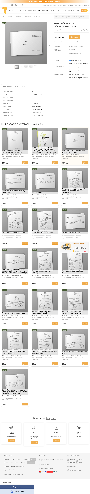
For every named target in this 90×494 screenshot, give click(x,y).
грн (10, 455)
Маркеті (51, 418)
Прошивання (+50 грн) (77, 75)
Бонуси (17, 462)
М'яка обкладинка (76, 60)
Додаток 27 (18, 396)
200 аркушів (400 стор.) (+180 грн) (78, 70)
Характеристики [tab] (7, 86)
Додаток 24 (18, 355)
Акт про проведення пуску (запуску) (42, 272)
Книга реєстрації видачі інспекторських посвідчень (12, 151)
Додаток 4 (77, 195)
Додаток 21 (18, 315)
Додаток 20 (78, 275)
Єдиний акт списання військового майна (74, 352)
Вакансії (7, 466)
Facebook (71, 459)
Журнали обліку (43, 10)
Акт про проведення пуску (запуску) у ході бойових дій (72, 312)
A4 (12, 156)
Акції (64, 10)
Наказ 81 (38, 16)
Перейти (11, 440)
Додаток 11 (18, 235)
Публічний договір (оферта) (12, 470)
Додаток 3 (47, 195)
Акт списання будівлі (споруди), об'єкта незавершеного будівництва (73, 190)
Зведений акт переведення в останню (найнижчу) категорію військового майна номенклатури (14, 271)
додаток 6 (77, 154)
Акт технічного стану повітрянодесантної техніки (42, 232)
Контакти (71, 10)
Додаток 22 (48, 315)
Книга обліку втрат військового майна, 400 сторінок (73, 151)
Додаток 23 (78, 315)
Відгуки (53, 10)
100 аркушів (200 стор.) (77, 67)
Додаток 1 (17, 195)
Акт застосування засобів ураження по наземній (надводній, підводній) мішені (15, 351)
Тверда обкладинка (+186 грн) (79, 63)
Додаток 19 (48, 275)
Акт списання (37, 192)
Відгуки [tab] (23, 86)
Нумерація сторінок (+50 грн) (79, 77)
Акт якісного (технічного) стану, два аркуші (13, 191)
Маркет (10, 16)
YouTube (71, 462)
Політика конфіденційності (18, 466)
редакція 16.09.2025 (50, 154)
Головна (7, 459)
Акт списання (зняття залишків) (13, 313)
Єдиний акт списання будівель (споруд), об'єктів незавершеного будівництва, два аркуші (14, 391)
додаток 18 (18, 154)
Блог (59, 10)
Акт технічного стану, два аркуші (14, 232)
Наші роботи (32, 10)
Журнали (18, 16)
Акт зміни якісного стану (71, 232)
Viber (70, 470)
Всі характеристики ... (75, 53)
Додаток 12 (48, 235)
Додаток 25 (48, 355)
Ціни (24, 10)
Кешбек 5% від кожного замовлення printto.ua (44, 1)
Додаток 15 (18, 275)
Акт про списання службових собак (73, 272)
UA (77, 10)
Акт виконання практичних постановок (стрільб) (42, 312)
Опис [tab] (16, 86)
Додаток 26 (78, 355)
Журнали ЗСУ (28, 16)
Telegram (77, 470)
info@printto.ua (85, 5)
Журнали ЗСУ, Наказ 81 (76, 46)
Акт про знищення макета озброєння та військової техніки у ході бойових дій (44, 351)
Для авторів (31, 462)
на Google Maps (19, 474)
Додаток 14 (78, 235)
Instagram (80, 459)
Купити (74, 37)
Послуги (18, 10)
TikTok (79, 462)
